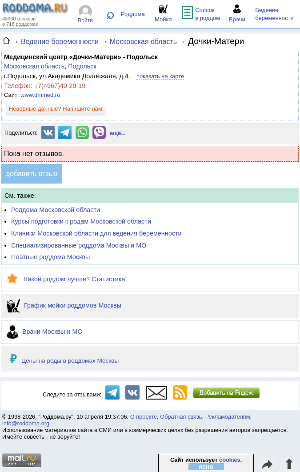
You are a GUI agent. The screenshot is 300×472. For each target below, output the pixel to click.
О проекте (143, 416)
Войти (85, 20)
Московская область (34, 66)
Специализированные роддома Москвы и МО (79, 245)
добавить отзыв (32, 173)
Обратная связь (181, 416)
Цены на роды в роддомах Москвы (70, 360)
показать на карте (160, 76)
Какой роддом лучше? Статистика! (67, 279)
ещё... (118, 133)
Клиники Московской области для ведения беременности (96, 233)
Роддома (133, 14)
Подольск (82, 66)
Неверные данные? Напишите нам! (56, 108)
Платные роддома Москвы (50, 256)
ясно (206, 466)
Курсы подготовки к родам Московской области (81, 221)
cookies (229, 459)
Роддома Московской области (55, 209)
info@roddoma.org (25, 423)
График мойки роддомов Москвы (64, 305)
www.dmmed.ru (40, 95)
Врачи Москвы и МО (45, 331)
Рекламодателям (227, 416)
